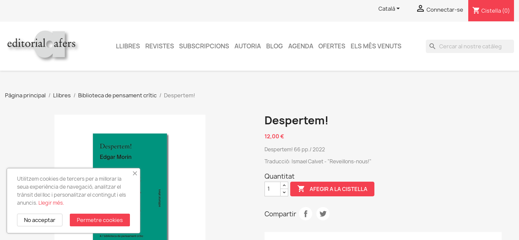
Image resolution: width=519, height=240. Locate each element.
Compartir (305, 213)
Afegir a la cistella (332, 189)
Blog (274, 46)
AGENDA (300, 46)
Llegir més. (51, 202)
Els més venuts (376, 46)
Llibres (128, 46)
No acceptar (39, 220)
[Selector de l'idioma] (390, 9)
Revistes (159, 46)
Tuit (323, 213)
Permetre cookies (100, 220)
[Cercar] (470, 46)
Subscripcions (204, 46)
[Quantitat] (273, 189)
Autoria (247, 46)
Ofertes (331, 46)
